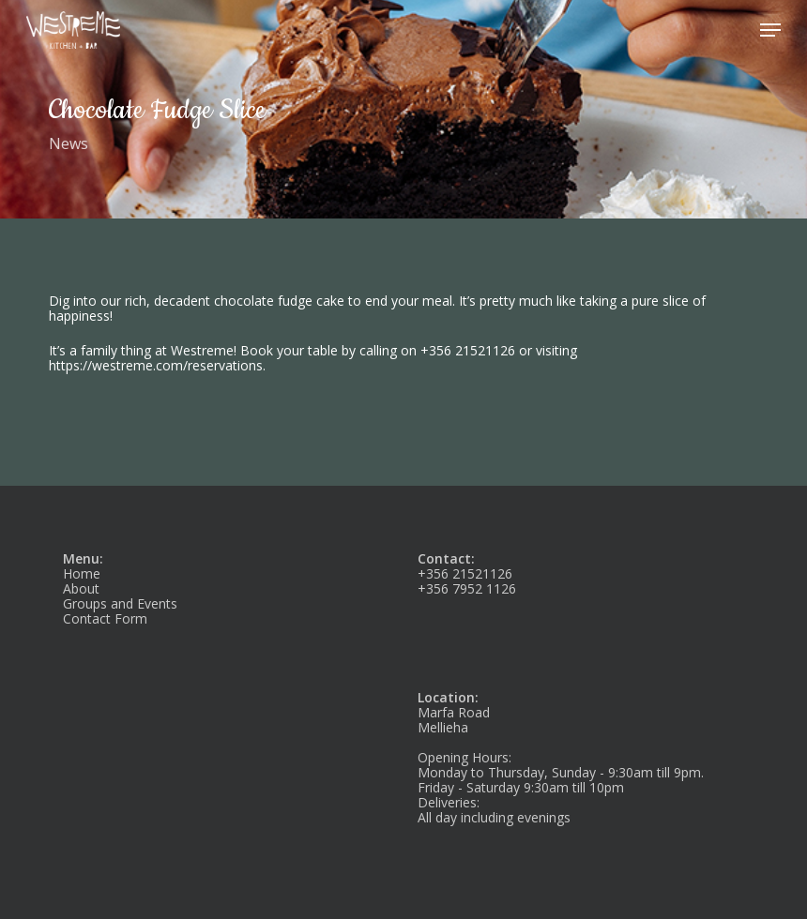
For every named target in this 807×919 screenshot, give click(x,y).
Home (81, 573)
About (81, 588)
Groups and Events (120, 603)
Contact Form (105, 618)
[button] (770, 30)
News (68, 143)
